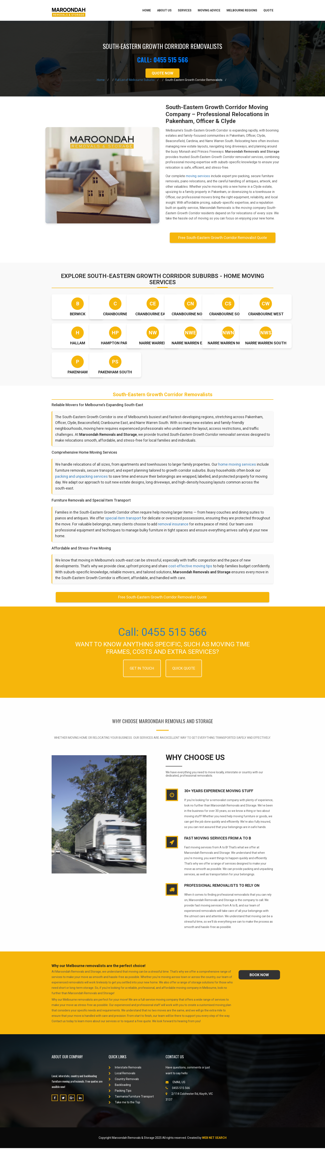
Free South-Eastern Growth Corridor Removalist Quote (222, 237)
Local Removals (122, 1076)
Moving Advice (209, 10)
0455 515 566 (178, 1091)
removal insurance (193, 526)
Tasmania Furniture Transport (131, 1099)
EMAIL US (175, 1085)
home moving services (239, 465)
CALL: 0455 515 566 (162, 59)
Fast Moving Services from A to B (217, 841)
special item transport (124, 520)
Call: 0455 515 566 (163, 634)
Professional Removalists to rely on (222, 888)
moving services (198, 176)
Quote (268, 10)
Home (146, 10)
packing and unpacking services (88, 477)
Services (185, 10)
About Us (164, 10)
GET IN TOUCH (142, 671)
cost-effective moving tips (192, 568)
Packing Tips (120, 1093)
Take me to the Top (124, 1105)
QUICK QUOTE (183, 671)
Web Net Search (214, 1140)
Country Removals (124, 1082)
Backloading (120, 1087)
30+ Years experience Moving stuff (218, 794)
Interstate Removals (125, 1070)
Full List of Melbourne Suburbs (135, 80)
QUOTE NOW (162, 73)
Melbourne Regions (242, 10)
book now (259, 978)
